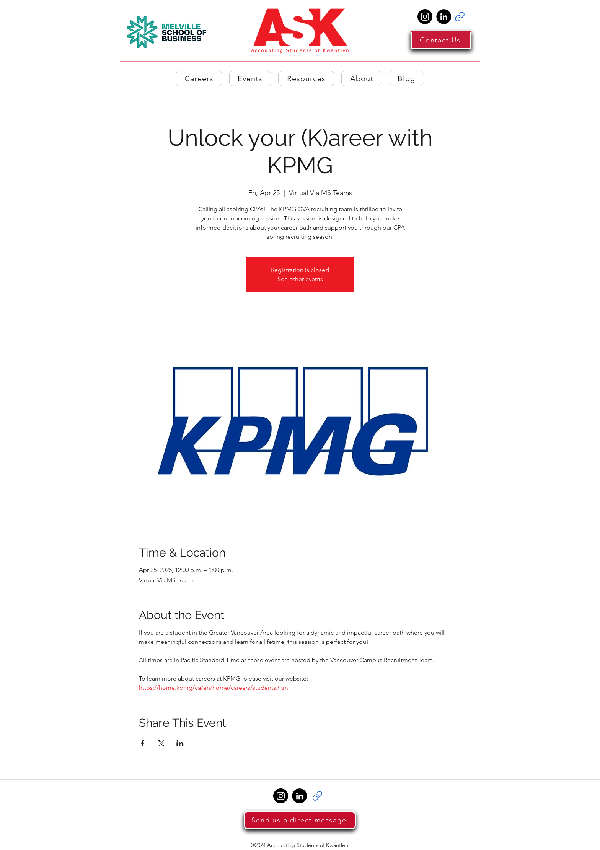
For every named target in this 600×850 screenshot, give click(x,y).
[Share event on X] (161, 743)
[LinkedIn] (443, 16)
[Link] (459, 16)
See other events (300, 279)
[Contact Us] (441, 40)
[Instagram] (424, 16)
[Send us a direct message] (300, 820)
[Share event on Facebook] (142, 743)
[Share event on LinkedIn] (180, 743)
